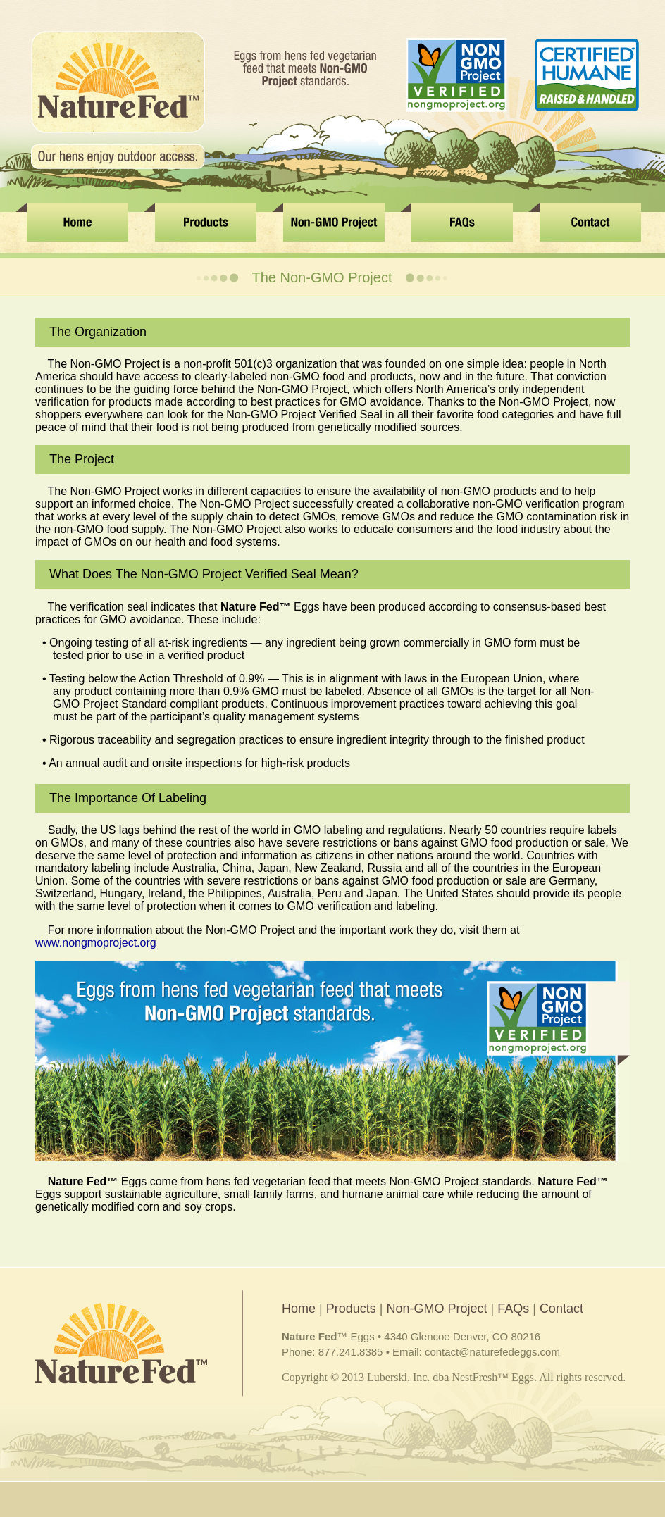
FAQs (513, 1308)
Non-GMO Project (436, 1308)
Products (351, 1308)
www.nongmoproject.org (95, 943)
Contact (561, 1308)
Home (299, 1308)
